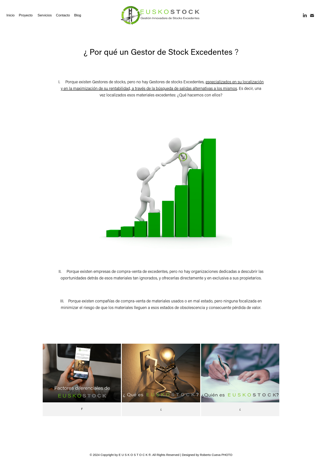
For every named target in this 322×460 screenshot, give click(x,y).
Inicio (10, 15)
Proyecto (26, 15)
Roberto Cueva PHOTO (216, 455)
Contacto (63, 15)
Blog (77, 15)
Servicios (45, 15)
